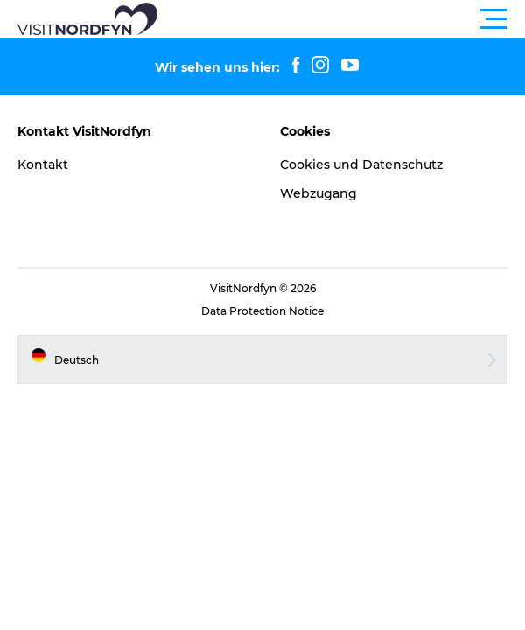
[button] (341, 19)
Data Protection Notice (262, 311)
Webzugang (318, 193)
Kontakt (43, 164)
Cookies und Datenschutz (361, 164)
